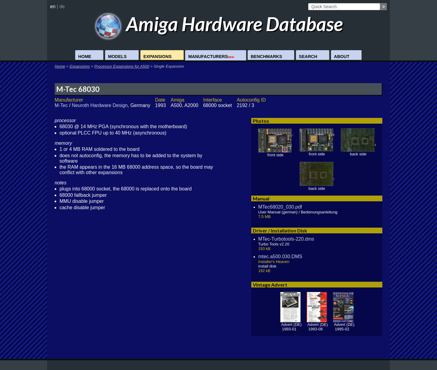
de (62, 6)
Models (117, 56)
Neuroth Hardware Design (100, 105)
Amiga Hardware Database (218, 23)
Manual (261, 198)
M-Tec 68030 (77, 89)
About (341, 56)
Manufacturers (211, 56)
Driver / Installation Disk (280, 230)
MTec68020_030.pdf (280, 206)
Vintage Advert (270, 284)
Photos (261, 121)
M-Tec (61, 105)
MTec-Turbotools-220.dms (286, 239)
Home (84, 56)
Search (308, 56)
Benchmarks (266, 56)
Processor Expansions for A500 (121, 66)
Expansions (157, 56)
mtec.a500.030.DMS (280, 256)
